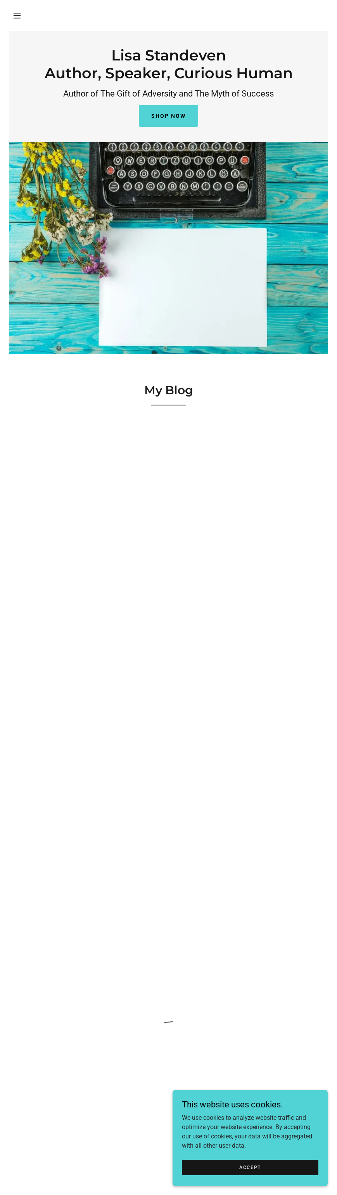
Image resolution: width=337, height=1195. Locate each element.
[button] (17, 15)
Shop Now (168, 116)
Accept (250, 1167)
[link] (168, 76)
